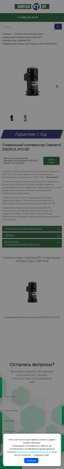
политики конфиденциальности (34, 451)
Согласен (31, 460)
